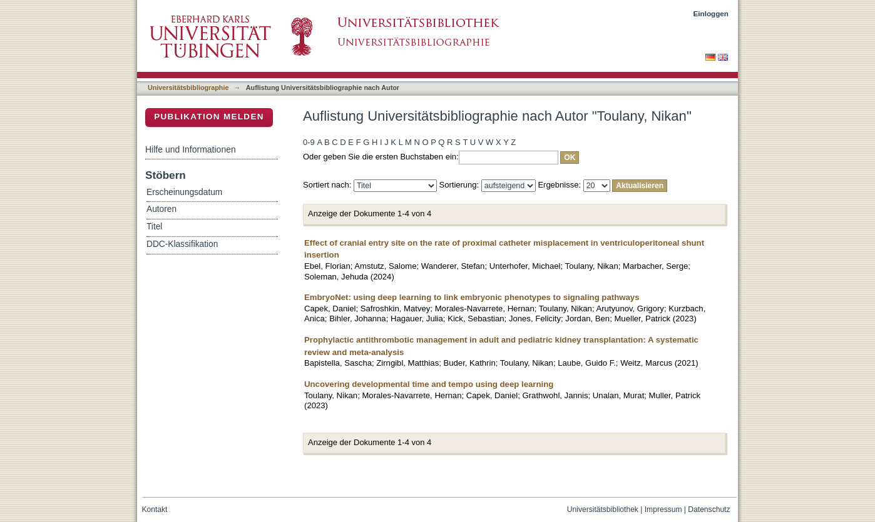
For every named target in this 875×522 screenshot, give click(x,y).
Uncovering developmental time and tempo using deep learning (428, 384)
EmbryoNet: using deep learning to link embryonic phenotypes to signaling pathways (472, 297)
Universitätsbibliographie (188, 87)
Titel (154, 226)
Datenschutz (709, 509)
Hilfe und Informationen (190, 149)
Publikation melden (209, 116)
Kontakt (155, 509)
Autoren (161, 209)
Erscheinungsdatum (184, 192)
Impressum (663, 509)
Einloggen (711, 13)
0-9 (309, 142)
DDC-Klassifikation (182, 244)
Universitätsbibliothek (602, 509)
